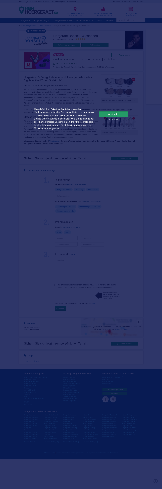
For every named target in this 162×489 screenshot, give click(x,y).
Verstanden (113, 114)
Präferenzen (113, 120)
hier (90, 125)
